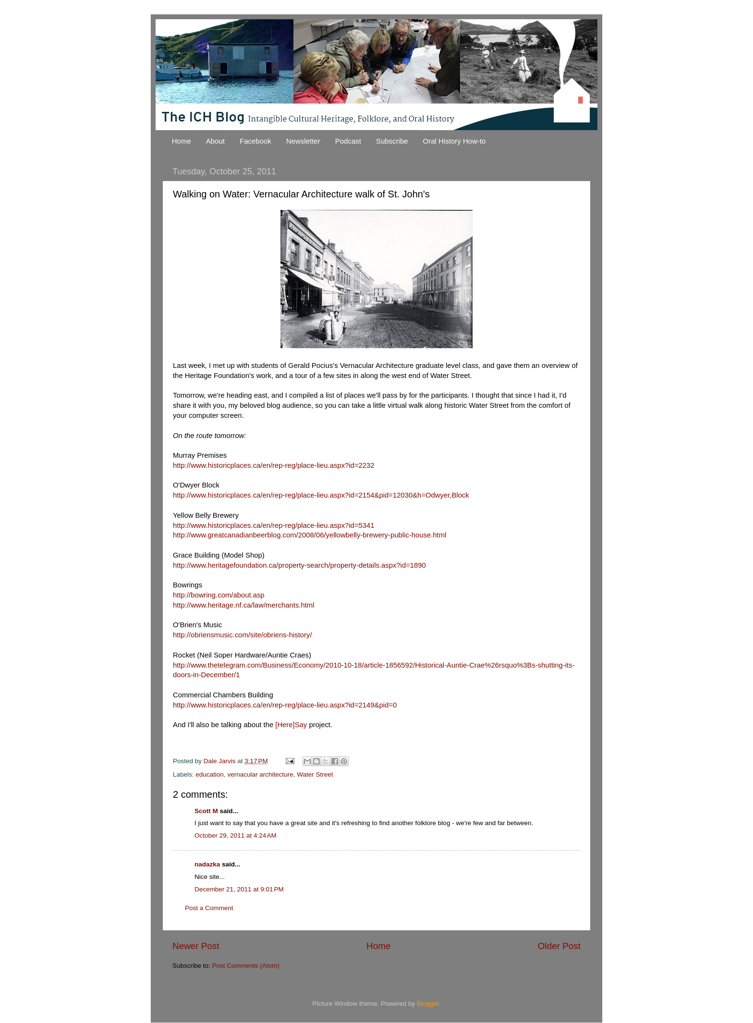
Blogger (428, 1003)
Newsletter (303, 141)
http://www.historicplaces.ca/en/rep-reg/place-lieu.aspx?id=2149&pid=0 (285, 705)
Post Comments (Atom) (245, 965)
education (209, 774)
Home (181, 141)
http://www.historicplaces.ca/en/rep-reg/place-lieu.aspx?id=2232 (274, 465)
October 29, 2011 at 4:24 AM (235, 835)
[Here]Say (291, 725)
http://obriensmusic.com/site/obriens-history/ (242, 635)
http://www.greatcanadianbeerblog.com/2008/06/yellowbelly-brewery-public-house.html (309, 535)
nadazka (207, 864)
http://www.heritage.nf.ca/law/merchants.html (244, 605)
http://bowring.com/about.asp (219, 595)
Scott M (206, 811)
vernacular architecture (260, 774)
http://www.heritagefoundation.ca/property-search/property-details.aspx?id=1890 (299, 565)
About (215, 141)
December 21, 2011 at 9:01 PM (239, 889)
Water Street (315, 774)
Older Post (559, 946)
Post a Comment (209, 908)
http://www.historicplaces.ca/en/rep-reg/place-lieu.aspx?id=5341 (274, 525)
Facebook (255, 141)
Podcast (348, 141)
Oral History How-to (454, 141)
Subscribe (392, 141)
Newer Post (195, 946)
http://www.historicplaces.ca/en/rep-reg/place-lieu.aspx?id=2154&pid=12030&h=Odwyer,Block (321, 495)
